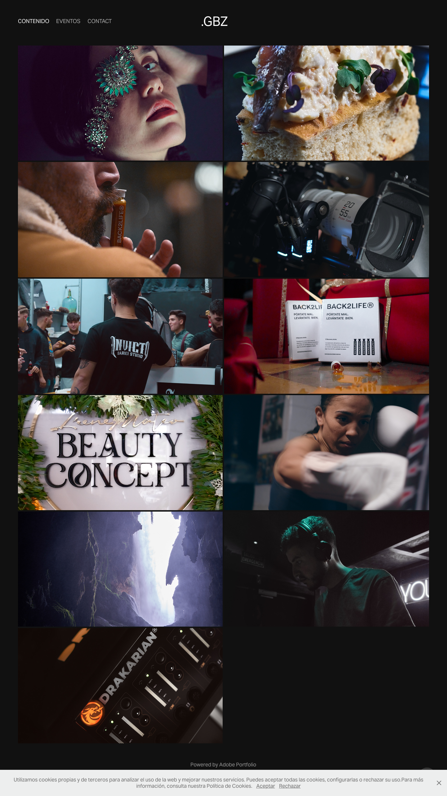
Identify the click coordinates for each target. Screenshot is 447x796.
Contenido (33, 21)
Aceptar (265, 786)
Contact (100, 21)
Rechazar (290, 786)
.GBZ (214, 21)
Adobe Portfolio (237, 764)
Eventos (68, 21)
